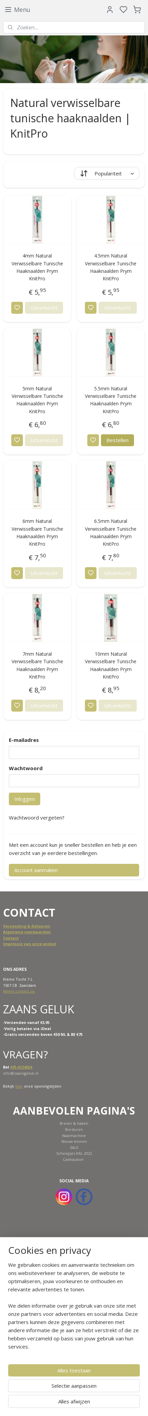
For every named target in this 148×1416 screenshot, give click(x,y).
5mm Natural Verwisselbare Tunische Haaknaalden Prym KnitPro (37, 400)
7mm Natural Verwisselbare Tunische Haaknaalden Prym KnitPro (37, 665)
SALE (74, 1147)
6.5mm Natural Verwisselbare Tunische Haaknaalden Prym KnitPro (110, 532)
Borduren (74, 1129)
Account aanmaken (36, 870)
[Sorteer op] (106, 173)
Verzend (11, 926)
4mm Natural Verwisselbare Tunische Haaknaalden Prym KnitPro (37, 267)
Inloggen (24, 798)
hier (19, 1086)
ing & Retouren (35, 926)
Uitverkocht (44, 307)
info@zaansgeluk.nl (21, 1073)
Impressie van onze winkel (29, 943)
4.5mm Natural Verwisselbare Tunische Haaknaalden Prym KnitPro (110, 267)
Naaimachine (74, 1135)
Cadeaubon (73, 1159)
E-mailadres (24, 739)
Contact (11, 937)
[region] (74, 1308)
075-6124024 (21, 1067)
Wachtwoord (26, 768)
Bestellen (117, 440)
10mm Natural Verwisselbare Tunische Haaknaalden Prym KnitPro (110, 665)
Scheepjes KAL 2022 (74, 1153)
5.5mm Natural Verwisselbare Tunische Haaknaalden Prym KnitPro (110, 400)
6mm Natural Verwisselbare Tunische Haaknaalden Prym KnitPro (37, 532)
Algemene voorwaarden (27, 931)
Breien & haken (74, 1123)
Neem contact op (19, 991)
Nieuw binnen (74, 1141)
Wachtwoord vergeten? (36, 817)
